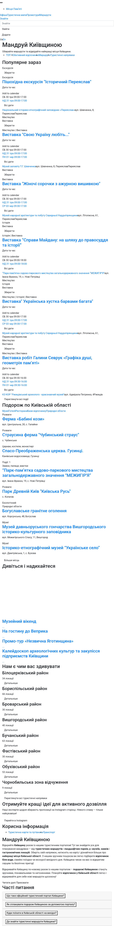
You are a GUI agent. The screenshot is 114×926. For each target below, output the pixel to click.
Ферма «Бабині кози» (23, 418)
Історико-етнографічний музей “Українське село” (51, 547)
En (4, 39)
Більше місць (11, 560)
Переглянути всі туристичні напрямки (25, 798)
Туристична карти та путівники (25, 832)
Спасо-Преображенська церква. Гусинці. (42, 450)
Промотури (33, 15)
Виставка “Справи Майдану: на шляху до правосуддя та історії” (55, 242)
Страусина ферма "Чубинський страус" (40, 434)
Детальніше (11, 683)
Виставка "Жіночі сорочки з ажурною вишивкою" (51, 183)
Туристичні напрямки (63, 55)
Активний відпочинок (26, 55)
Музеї (5, 411)
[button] (5, 29)
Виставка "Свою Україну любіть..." (36, 134)
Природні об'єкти (55, 411)
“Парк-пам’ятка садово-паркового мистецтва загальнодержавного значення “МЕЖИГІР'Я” (47, 473)
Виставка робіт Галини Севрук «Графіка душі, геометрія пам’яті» (47, 360)
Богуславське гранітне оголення (34, 510)
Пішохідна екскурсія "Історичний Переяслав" (46, 81)
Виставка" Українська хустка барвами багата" (47, 301)
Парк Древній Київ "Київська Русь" (36, 491)
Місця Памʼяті (14, 9)
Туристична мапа (17, 15)
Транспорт (49, 832)
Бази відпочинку (36, 411)
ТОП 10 (10, 55)
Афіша (3, 15)
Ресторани (21, 411)
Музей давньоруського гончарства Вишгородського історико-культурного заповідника (54, 529)
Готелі (12, 411)
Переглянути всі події (16, 399)
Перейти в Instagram (15, 820)
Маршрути (45, 15)
